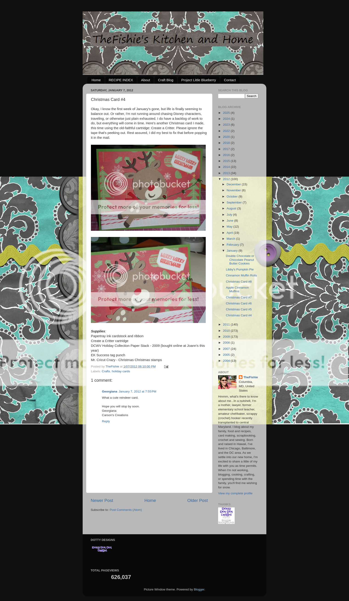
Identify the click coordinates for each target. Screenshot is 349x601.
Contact (230, 80)
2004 (227, 360)
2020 (227, 137)
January (233, 250)
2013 (227, 173)
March (231, 238)
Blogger (199, 589)
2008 (227, 342)
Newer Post (102, 500)
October (233, 196)
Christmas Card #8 (239, 281)
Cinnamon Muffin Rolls (241, 275)
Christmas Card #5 (239, 309)
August (232, 208)
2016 (227, 155)
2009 (227, 336)
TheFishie (250, 377)
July (230, 214)
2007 (227, 349)
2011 (227, 324)
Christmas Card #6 (239, 303)
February (233, 244)
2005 (227, 354)
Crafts (106, 371)
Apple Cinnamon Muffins (237, 289)
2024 (227, 118)
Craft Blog (165, 80)
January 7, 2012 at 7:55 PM (137, 391)
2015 (227, 161)
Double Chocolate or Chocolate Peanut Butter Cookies (240, 259)
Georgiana (109, 391)
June (230, 220)
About (145, 80)
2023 (227, 124)
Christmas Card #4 (239, 315)
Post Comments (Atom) (126, 510)
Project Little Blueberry (198, 80)
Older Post (197, 500)
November (234, 190)
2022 (227, 131)
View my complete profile (235, 493)
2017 (227, 149)
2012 (227, 179)
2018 (227, 143)
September (235, 202)
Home (96, 80)
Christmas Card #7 (239, 297)
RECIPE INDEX (121, 80)
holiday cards (121, 371)
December (234, 184)
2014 (227, 167)
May (230, 226)
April (230, 232)
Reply (106, 421)
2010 (227, 330)
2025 (227, 112)
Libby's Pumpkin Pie (240, 269)
